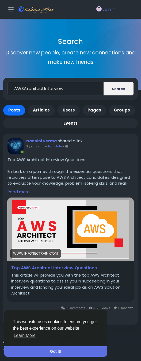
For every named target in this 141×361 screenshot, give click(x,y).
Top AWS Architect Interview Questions (54, 268)
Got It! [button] (55, 351)
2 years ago (35, 146)
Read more (18, 192)
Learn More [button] (25, 335)
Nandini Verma (41, 141)
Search (118, 88)
